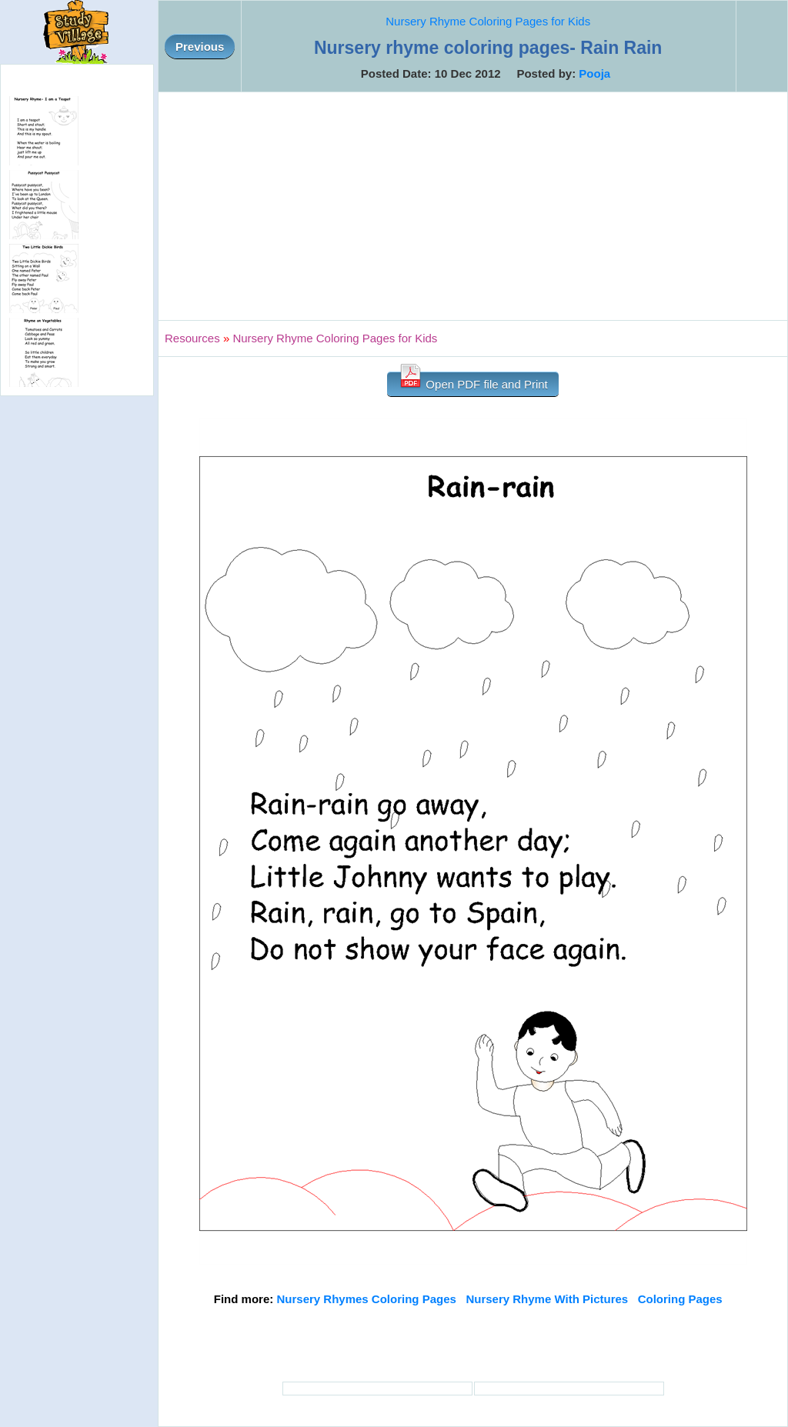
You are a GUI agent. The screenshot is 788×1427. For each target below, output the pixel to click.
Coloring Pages (680, 1298)
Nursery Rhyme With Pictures (547, 1298)
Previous (199, 46)
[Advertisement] (473, 206)
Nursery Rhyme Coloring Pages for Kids (488, 21)
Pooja (594, 73)
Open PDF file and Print (473, 381)
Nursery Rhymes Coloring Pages (366, 1298)
